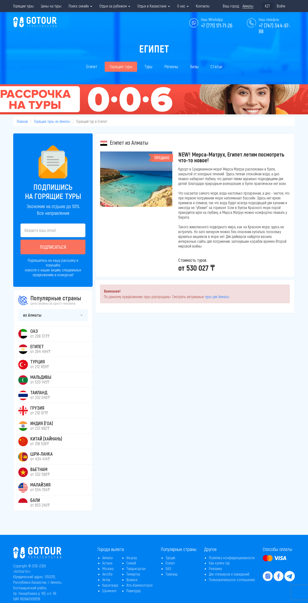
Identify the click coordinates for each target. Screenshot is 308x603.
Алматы (107, 557)
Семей (131, 563)
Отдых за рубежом (114, 6)
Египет (91, 66)
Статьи (216, 66)
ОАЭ (168, 568)
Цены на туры (51, 6)
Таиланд (171, 574)
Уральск (132, 579)
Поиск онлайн (80, 6)
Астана (107, 563)
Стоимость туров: (192, 260)
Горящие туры (23, 6)
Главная (22, 121)
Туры (148, 66)
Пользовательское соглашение (232, 579)
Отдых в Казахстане (153, 6)
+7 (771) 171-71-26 (216, 25)
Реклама (215, 568)
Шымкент (109, 590)
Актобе (107, 574)
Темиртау (133, 574)
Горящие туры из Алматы (52, 121)
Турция (170, 557)
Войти (281, 6)
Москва (108, 568)
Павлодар (133, 590)
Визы (194, 66)
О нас (183, 6)
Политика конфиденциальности (232, 557)
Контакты (203, 6)
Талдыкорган (136, 568)
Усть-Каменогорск (139, 585)
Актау (106, 579)
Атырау (131, 557)
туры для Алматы (217, 296)
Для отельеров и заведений (229, 574)
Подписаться (53, 247)
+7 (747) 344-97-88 (274, 28)
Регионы (171, 66)
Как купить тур (219, 563)
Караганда (110, 585)
